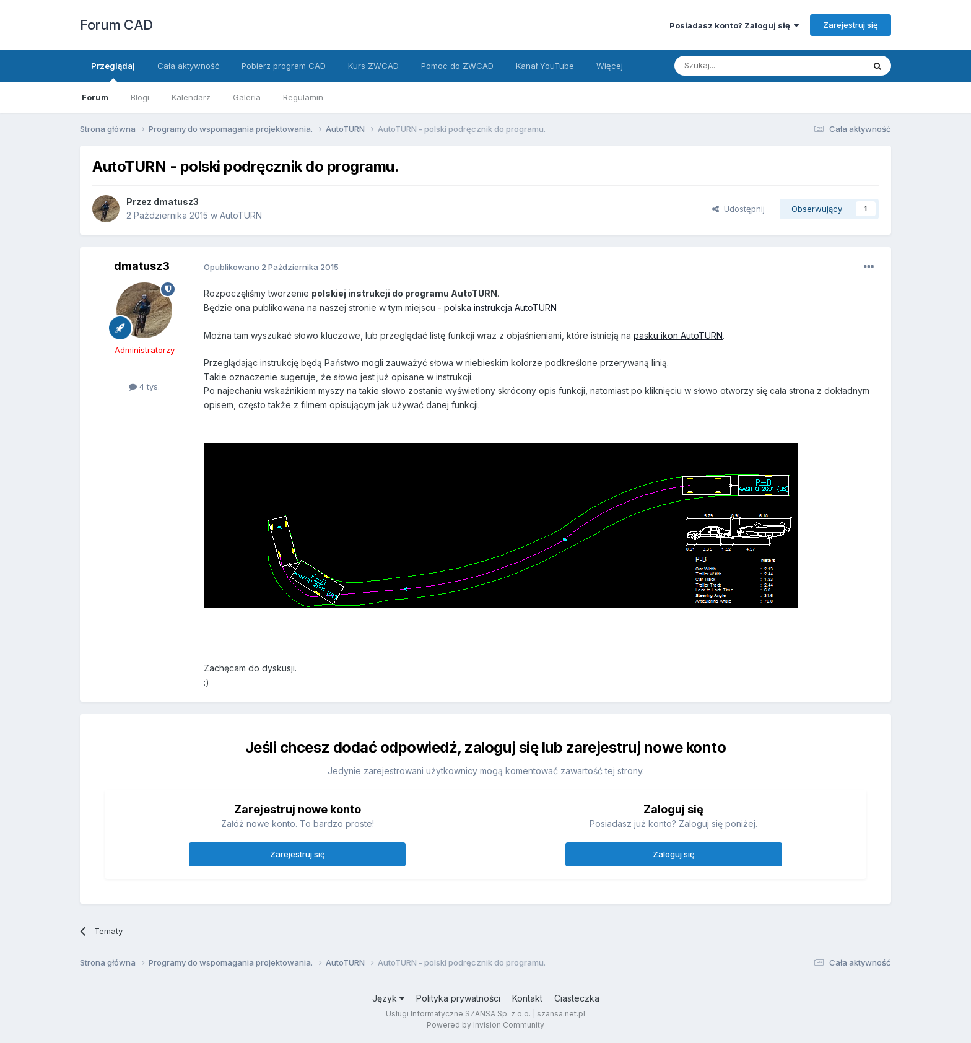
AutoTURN (241, 215)
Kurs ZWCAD (373, 66)
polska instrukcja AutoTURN (500, 307)
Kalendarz (191, 97)
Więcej (609, 66)
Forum (95, 97)
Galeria (247, 97)
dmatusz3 (176, 201)
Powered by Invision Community (485, 1024)
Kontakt (527, 998)
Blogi (140, 97)
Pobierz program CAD (284, 66)
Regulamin (303, 97)
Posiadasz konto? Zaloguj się (734, 25)
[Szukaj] (738, 66)
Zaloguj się (674, 854)
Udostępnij (738, 209)
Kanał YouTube (545, 66)
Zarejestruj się (850, 25)
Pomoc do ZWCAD (457, 66)
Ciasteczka (576, 998)
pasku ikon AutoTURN (678, 335)
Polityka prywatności (458, 998)
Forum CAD (116, 25)
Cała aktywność (188, 66)
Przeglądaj (113, 71)
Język (388, 998)
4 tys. (144, 386)
